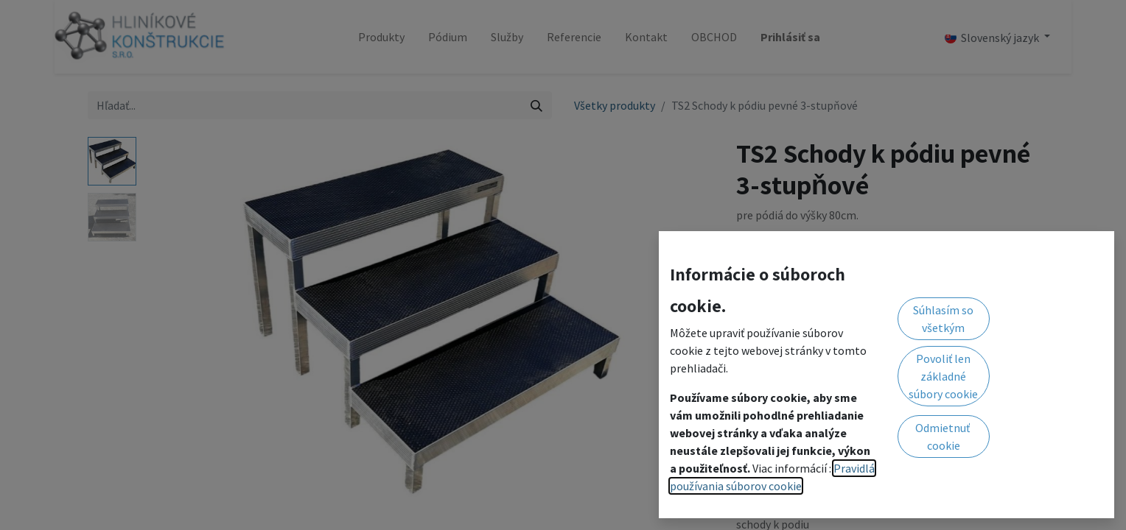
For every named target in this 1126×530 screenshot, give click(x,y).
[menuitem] (381, 37)
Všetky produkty (614, 105)
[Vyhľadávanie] (536, 105)
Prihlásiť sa (790, 36)
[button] (904, 320)
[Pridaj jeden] (826, 321)
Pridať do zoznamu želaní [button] (809, 358)
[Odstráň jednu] (754, 321)
